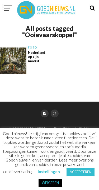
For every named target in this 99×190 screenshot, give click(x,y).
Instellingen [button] (49, 171)
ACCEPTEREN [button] (80, 172)
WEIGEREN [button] (50, 182)
